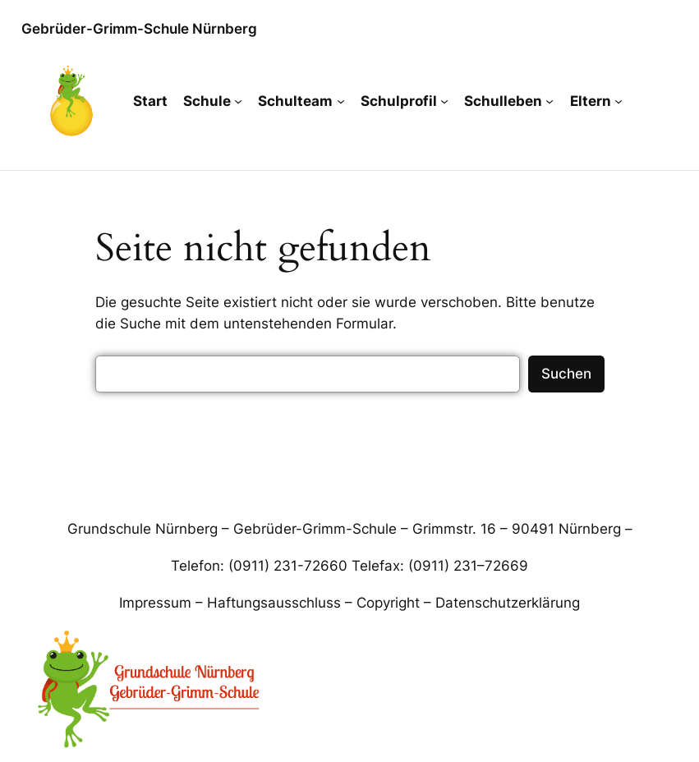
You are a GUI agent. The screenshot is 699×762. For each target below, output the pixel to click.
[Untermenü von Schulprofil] (444, 101)
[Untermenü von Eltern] (618, 101)
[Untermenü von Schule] (238, 101)
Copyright (388, 602)
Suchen (566, 373)
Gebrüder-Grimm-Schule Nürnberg (139, 29)
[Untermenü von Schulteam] (341, 101)
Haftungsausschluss (274, 602)
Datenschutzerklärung (507, 602)
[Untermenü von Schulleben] (549, 101)
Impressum (155, 602)
